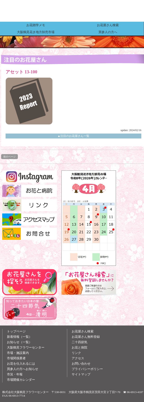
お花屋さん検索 (108, 25)
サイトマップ (81, 374)
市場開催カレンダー (21, 379)
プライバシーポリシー (87, 369)
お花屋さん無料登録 (86, 336)
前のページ (9, 156)
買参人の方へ (107, 32)
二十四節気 (79, 342)
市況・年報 (15, 374)
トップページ (16, 331)
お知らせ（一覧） (19, 342)
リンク (76, 353)
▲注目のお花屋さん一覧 (74, 136)
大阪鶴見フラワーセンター (25, 347)
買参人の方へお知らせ (22, 369)
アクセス (78, 358)
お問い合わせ (81, 363)
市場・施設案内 (18, 353)
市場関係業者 (16, 358)
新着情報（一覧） (19, 336)
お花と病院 (79, 347)
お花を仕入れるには (21, 363)
